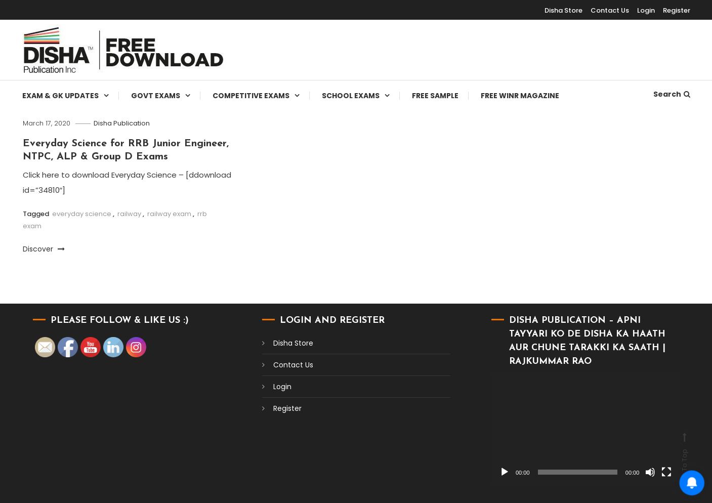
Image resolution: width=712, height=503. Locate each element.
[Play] (504, 472)
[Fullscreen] (666, 472)
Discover (44, 249)
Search (671, 94)
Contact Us (610, 10)
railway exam (169, 214)
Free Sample (435, 96)
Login (646, 10)
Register (676, 10)
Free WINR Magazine (520, 96)
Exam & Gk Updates (60, 96)
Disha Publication (122, 123)
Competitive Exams (251, 96)
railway (129, 214)
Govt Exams (155, 96)
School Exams (351, 96)
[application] (585, 429)
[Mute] (650, 472)
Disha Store (563, 10)
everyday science (81, 214)
